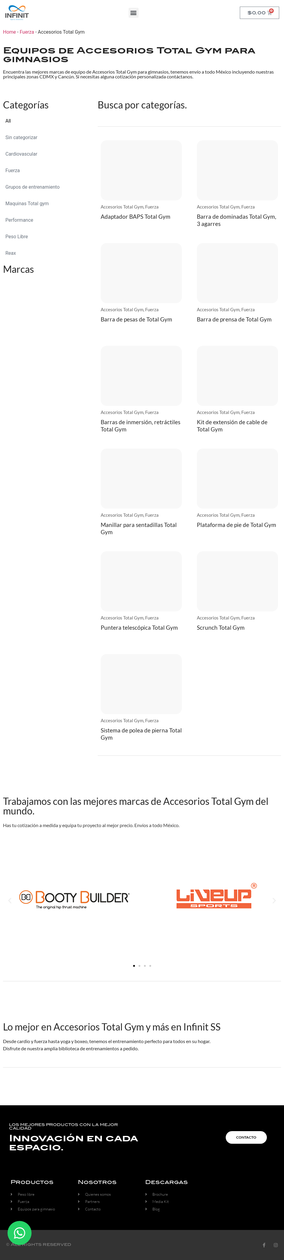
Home (9, 32)
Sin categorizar (21, 137)
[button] (134, 13)
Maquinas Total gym (27, 203)
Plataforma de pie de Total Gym (236, 524)
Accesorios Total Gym (122, 206)
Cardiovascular (21, 154)
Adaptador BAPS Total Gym (135, 216)
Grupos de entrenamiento (32, 187)
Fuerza (27, 32)
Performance (19, 220)
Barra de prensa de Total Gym (234, 319)
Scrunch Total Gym (221, 627)
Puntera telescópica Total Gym (139, 627)
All (8, 121)
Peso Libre (16, 236)
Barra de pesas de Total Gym (136, 319)
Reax (10, 253)
